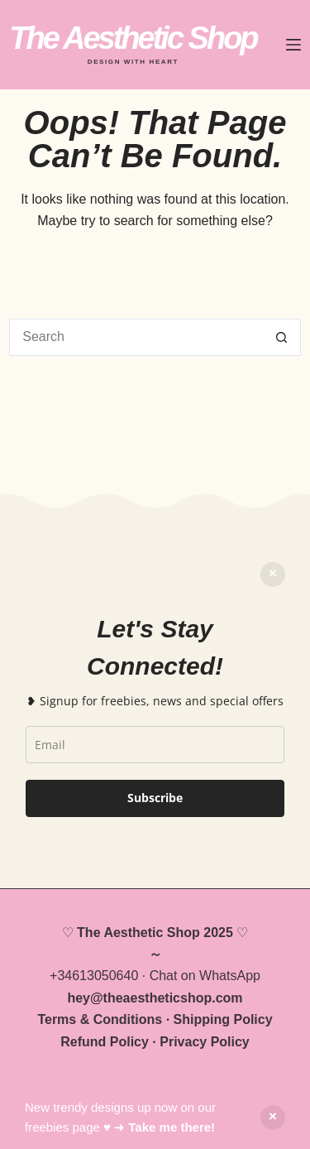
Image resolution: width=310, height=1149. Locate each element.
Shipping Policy (223, 1019)
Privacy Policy (205, 1042)
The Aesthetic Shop (132, 38)
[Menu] (293, 44)
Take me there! (171, 1127)
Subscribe (155, 797)
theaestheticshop (157, 998)
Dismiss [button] (272, 1117)
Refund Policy (104, 1042)
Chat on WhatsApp (205, 976)
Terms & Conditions (99, 1019)
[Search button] (282, 337)
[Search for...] (136, 337)
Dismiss (272, 574)
